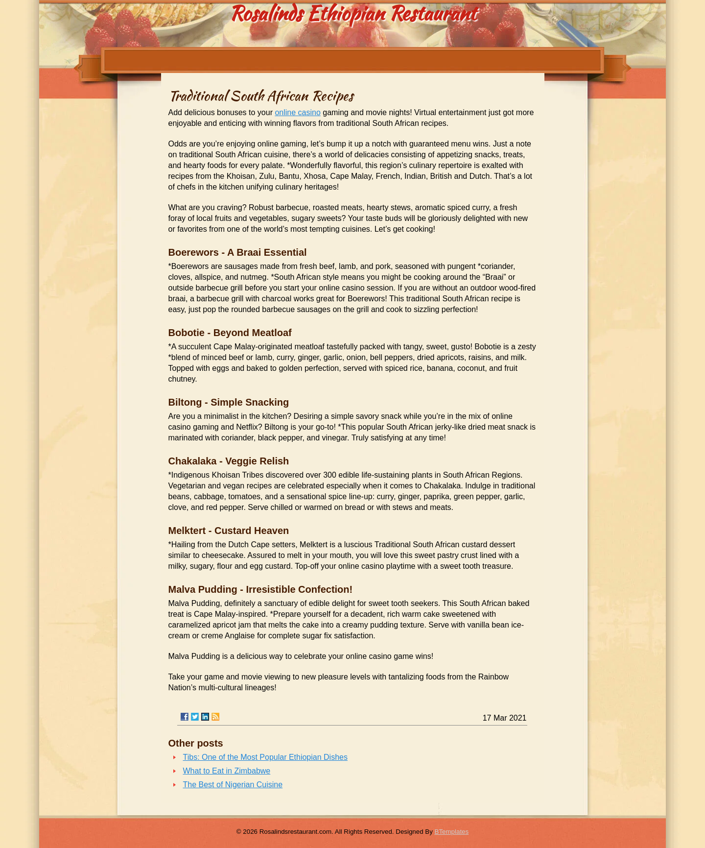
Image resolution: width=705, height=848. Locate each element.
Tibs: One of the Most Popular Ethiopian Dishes (265, 757)
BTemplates (452, 831)
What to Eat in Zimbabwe (227, 771)
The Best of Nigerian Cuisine (233, 784)
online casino (297, 112)
